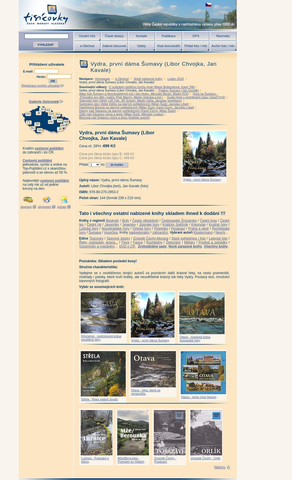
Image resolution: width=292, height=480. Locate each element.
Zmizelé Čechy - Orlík (205, 458)
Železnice (173, 242)
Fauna (137, 242)
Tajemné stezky (118, 238)
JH (42, 109)
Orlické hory (142, 229)
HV (51, 121)
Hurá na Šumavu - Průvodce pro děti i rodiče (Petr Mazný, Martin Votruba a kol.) (148, 95)
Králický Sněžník (175, 225)
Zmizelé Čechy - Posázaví (165, 459)
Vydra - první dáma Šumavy (202, 179)
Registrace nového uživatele (41, 85)
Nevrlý (220, 232)
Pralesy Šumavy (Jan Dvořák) (179, 90)
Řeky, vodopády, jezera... (98, 242)
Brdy (125, 221)
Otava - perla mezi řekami (198, 397)
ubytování (44, 206)
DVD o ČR (127, 246)
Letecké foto (218, 238)
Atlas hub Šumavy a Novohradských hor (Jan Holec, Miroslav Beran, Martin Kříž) (134, 93)
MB (66, 121)
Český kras (208, 221)
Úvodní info (87, 36)
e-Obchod (87, 46)
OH (51, 114)
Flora (125, 242)
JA (60, 129)
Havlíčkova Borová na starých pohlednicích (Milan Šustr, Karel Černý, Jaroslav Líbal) (136, 107)
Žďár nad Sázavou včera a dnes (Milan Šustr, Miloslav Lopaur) (121, 114)
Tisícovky (96, 238)
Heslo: (42, 76)
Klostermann (203, 232)
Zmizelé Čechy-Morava (150, 238)
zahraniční (160, 232)
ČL (29, 122)
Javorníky (112, 225)
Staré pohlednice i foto (188, 238)
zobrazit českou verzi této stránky (208, 4)
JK (39, 113)
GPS (195, 36)
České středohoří (145, 221)
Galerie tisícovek (114, 46)
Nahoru (219, 467)
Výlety (141, 46)
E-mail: (28, 71)
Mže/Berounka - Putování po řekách (131, 459)
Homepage (102, 78)
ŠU (33, 128)
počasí (61, 206)
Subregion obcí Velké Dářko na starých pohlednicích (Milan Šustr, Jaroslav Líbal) (134, 104)
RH (58, 114)
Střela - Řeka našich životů (99, 399)
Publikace (169, 36)
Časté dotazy (114, 36)
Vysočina (111, 232)
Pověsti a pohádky (213, 242)
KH (28, 114)
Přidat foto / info (196, 46)
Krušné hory (218, 225)
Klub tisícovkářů (168, 46)
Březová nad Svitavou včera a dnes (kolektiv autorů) (114, 117)
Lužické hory (89, 229)
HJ (60, 120)
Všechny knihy (216, 246)
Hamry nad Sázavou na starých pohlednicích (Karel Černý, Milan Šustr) (127, 110)
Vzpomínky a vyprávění (97, 246)
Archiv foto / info (223, 46)
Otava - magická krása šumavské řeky (195, 338)
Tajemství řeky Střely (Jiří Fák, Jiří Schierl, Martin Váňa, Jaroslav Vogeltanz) (130, 100)
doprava (25, 206)
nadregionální (139, 232)
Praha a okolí (198, 229)
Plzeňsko (161, 229)
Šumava (95, 232)
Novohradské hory (115, 229)
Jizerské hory (149, 225)
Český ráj (94, 225)
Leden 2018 (176, 78)
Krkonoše (198, 225)
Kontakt (141, 36)
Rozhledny (154, 242)
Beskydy (112, 221)
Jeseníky (129, 225)
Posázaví (178, 229)
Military (189, 242)
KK (48, 110)
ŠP (37, 124)
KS (54, 118)
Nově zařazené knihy (148, 78)
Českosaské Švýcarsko (179, 221)
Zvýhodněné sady (152, 246)
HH (63, 125)
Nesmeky (223, 36)
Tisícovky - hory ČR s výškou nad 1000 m (128, 14)
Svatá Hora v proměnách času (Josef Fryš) (196, 97)
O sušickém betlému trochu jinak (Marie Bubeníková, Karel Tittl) (152, 87)
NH (40, 130)
